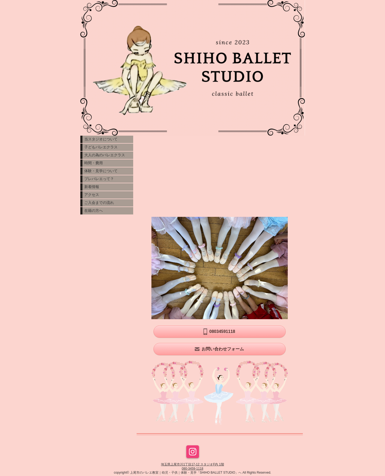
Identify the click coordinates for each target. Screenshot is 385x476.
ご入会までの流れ (99, 202)
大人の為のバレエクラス (104, 155)
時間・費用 (93, 163)
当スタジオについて (101, 139)
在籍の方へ (93, 210)
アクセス (91, 195)
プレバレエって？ (99, 179)
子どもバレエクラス (101, 147)
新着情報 (91, 187)
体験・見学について (101, 171)
